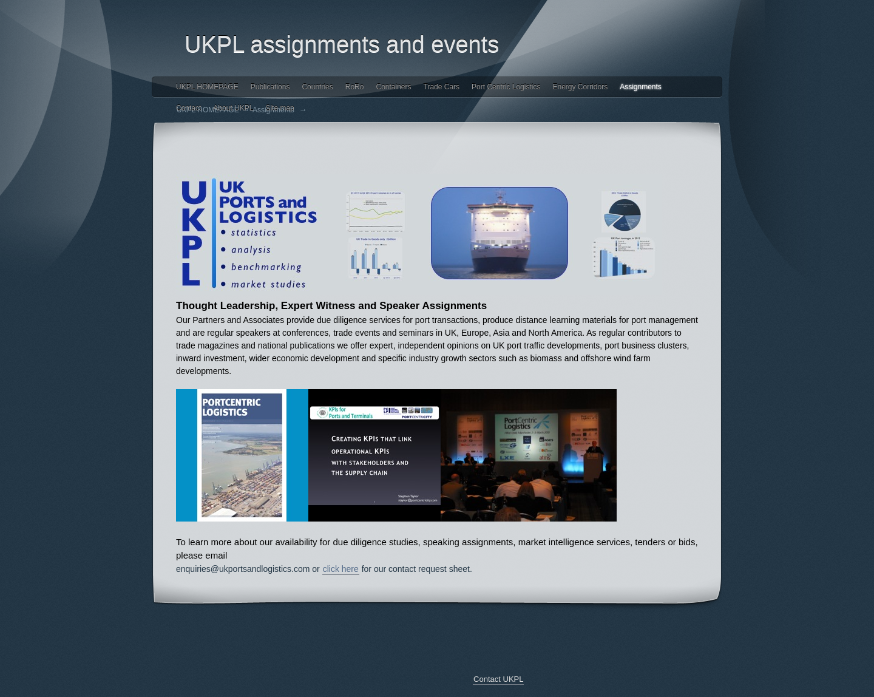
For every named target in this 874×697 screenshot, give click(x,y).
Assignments (641, 87)
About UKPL (233, 108)
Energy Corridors (580, 87)
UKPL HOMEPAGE (207, 87)
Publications (270, 87)
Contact (188, 108)
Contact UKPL (498, 679)
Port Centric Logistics (506, 87)
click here (341, 569)
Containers (393, 87)
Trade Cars (442, 87)
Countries (317, 87)
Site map (279, 108)
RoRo (354, 87)
